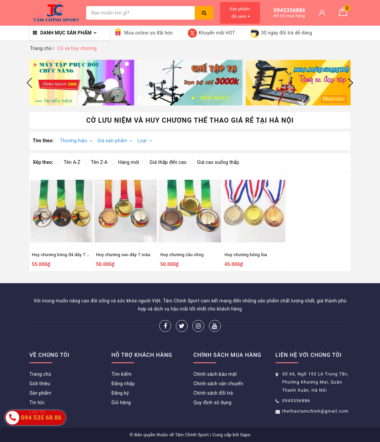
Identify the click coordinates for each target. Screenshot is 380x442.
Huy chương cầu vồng (182, 254)
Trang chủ (40, 374)
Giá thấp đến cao (165, 162)
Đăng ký (120, 393)
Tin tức (37, 402)
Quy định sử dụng (212, 402)
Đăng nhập (123, 383)
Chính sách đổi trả (213, 393)
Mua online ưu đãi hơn (143, 33)
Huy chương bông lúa (245, 254)
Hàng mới (125, 162)
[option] (81, 83)
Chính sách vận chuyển (218, 383)
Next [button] (351, 83)
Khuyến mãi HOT (211, 33)
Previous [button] (29, 83)
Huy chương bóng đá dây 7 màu (63, 254)
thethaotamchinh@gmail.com (315, 411)
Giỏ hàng (121, 402)
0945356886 (296, 400)
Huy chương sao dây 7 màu (123, 254)
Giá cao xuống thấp (214, 162)
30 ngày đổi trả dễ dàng (281, 33)
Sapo (245, 434)
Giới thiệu (39, 383)
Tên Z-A (96, 162)
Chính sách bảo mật (215, 374)
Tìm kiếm (122, 374)
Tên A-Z (68, 162)
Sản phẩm (40, 393)
